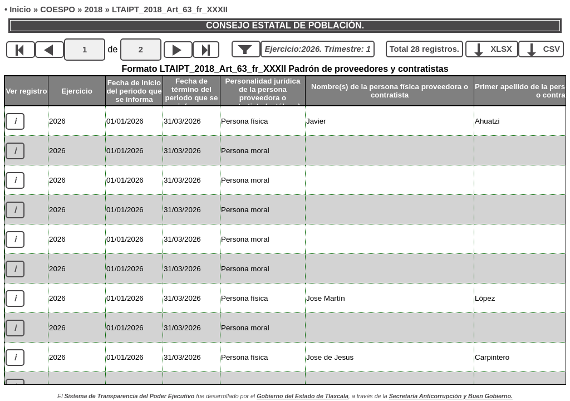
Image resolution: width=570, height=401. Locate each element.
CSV (545, 48)
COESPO (57, 9)
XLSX (496, 48)
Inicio (20, 9)
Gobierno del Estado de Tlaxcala (302, 396)
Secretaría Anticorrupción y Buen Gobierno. (451, 396)
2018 (94, 9)
